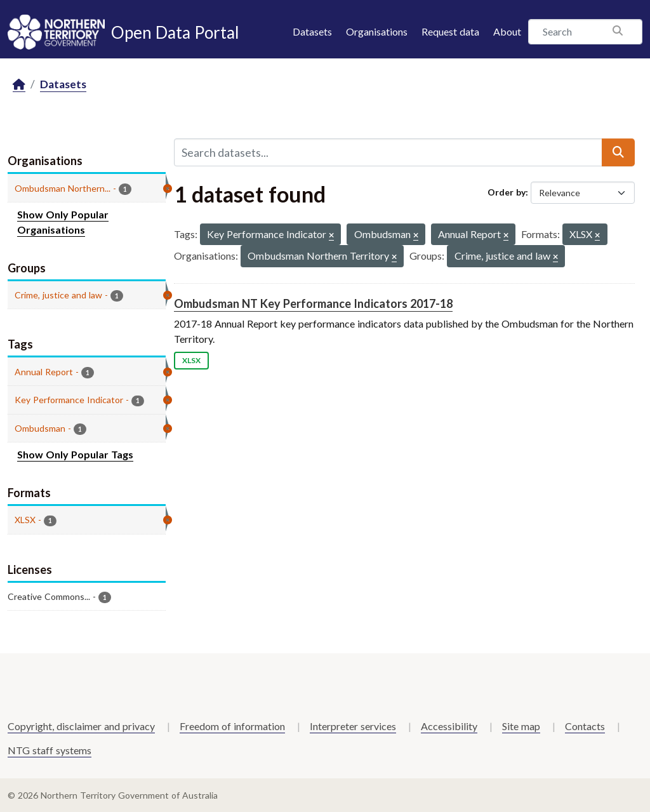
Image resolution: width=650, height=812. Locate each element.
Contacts (585, 726)
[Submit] (618, 152)
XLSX (191, 360)
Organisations (377, 31)
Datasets (312, 31)
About (507, 31)
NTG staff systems (49, 750)
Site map (521, 726)
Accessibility (449, 726)
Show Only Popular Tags (75, 454)
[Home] (19, 84)
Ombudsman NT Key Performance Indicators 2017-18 (313, 303)
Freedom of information (232, 726)
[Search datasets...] (388, 152)
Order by (507, 192)
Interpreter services (353, 726)
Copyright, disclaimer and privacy (81, 726)
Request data (450, 31)
